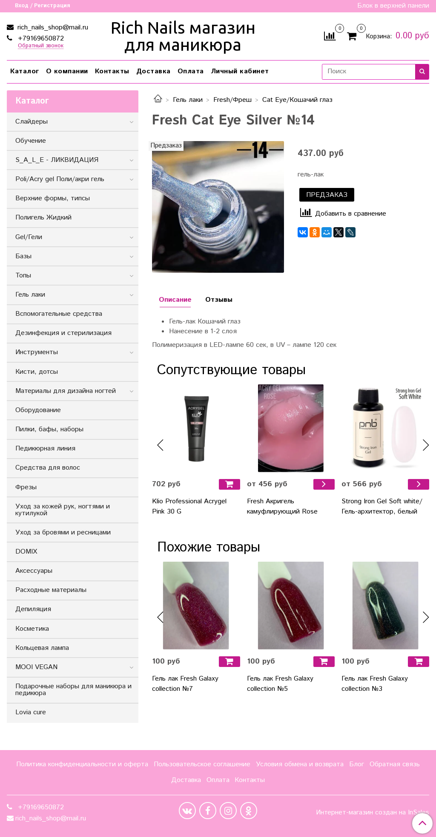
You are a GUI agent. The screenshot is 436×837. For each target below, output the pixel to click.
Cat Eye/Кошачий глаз (297, 100)
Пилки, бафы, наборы (49, 429)
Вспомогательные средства (58, 314)
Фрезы (26, 487)
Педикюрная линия (45, 448)
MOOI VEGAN (36, 667)
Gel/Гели (28, 237)
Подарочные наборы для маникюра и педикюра (73, 689)
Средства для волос (47, 468)
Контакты (112, 71)
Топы (23, 275)
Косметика (32, 629)
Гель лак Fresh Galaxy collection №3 (374, 684)
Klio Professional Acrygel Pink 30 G (189, 506)
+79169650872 (40, 38)
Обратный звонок (40, 46)
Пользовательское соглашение (202, 764)
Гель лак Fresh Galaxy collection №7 (185, 684)
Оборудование (38, 410)
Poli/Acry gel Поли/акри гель (59, 179)
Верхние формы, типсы (52, 198)
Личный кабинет (240, 71)
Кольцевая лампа (42, 648)
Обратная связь (395, 764)
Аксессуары (33, 571)
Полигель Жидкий (43, 217)
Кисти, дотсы (36, 372)
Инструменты (36, 352)
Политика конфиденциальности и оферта (82, 764)
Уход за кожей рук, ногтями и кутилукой (62, 510)
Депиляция (33, 609)
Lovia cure (30, 712)
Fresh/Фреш (232, 100)
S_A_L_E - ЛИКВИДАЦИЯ (56, 160)
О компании (67, 71)
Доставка (153, 71)
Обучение (30, 141)
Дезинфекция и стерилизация (63, 333)
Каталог (24, 71)
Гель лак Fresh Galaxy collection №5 (280, 684)
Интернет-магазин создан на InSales (372, 812)
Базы (23, 256)
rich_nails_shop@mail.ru (51, 27)
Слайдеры (31, 122)
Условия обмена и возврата (300, 764)
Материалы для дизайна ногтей (65, 391)
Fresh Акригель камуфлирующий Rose (282, 506)
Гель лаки (188, 100)
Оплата (191, 71)
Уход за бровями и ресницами (63, 532)
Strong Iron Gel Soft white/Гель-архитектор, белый (381, 506)
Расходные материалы (50, 590)
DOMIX (26, 552)
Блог (356, 764)
